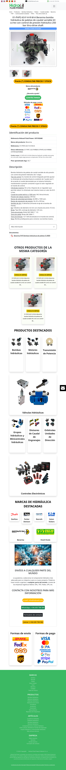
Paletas (36, 12)
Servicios (33, 740)
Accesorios (33, 706)
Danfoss (14, 519)
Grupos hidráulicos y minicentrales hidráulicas (33, 729)
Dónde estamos (33, 742)
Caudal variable (44, 12)
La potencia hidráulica (33, 718)
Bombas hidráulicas (27, 12)
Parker (33, 681)
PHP (12, 13)
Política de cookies (40, 764)
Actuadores (33, 704)
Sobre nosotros (33, 738)
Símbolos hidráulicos (33, 720)
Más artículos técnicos (33, 731)
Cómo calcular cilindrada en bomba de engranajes (33, 727)
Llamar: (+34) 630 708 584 (33, 622)
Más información (17, 227)
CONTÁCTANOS (33, 97)
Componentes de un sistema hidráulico (33, 726)
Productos (17, 12)
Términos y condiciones (49, 764)
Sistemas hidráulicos (33, 701)
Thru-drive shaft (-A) (41, 13)
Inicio (10, 12)
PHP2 (32, 13)
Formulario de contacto (33, 615)
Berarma (53, 12)
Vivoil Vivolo (45, 540)
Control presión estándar (22, 13)
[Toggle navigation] (54, 6)
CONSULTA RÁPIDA (20, 275)
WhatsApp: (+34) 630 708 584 (33, 607)
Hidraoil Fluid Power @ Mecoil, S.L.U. (38, 751)
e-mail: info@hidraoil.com (33, 600)
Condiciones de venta (16, 764)
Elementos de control (33, 703)
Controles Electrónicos (33, 493)
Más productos (33, 710)
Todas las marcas (33, 690)
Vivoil (33, 685)
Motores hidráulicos (33, 699)
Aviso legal (23, 764)
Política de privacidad (31, 764)
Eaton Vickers (33, 683)
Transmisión (33, 708)
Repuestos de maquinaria (33, 711)
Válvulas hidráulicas (33, 412)
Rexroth (39, 519)
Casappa (33, 688)
